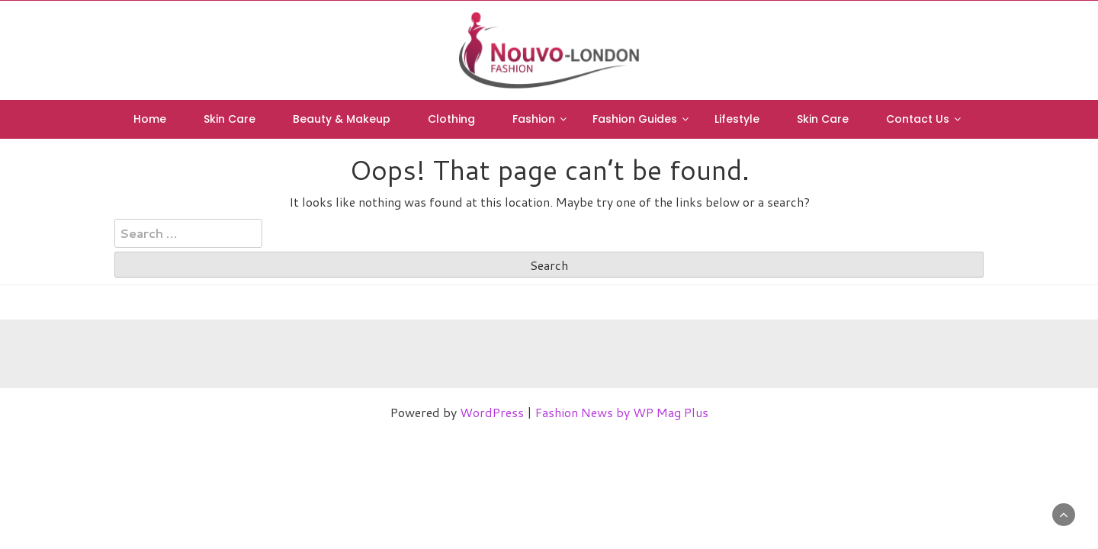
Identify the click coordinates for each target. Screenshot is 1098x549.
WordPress (492, 412)
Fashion (533, 119)
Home (149, 119)
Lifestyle (736, 119)
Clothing (451, 119)
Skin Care (229, 119)
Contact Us (917, 119)
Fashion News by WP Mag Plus (621, 412)
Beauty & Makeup (341, 119)
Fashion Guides (634, 119)
